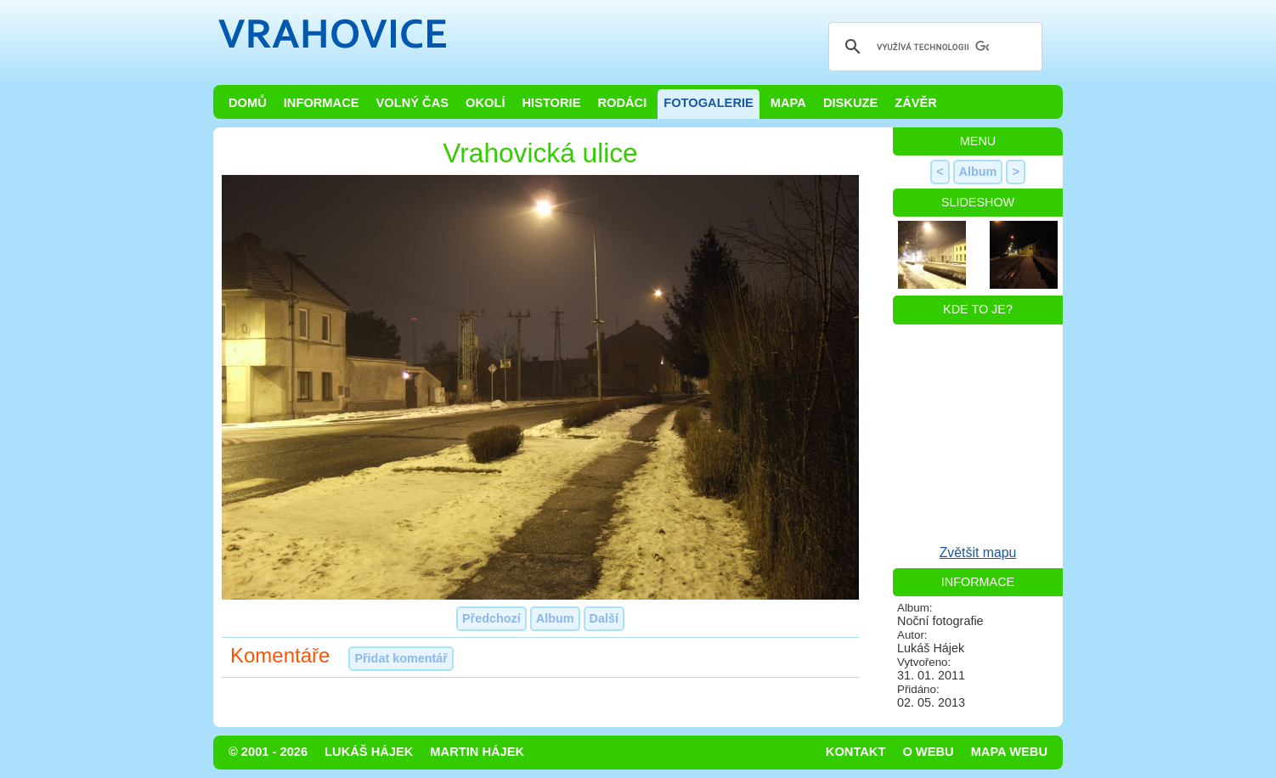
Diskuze (850, 103)
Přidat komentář (401, 658)
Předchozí (491, 618)
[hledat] (933, 47)
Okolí (485, 103)
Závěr (916, 103)
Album (555, 618)
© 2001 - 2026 (268, 751)
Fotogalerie (708, 103)
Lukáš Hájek (369, 751)
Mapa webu (1009, 751)
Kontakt (856, 751)
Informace (321, 103)
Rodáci (621, 103)
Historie (551, 103)
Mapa (788, 103)
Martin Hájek (477, 751)
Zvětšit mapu (978, 552)
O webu (927, 751)
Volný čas (412, 103)
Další (604, 618)
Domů (248, 103)
